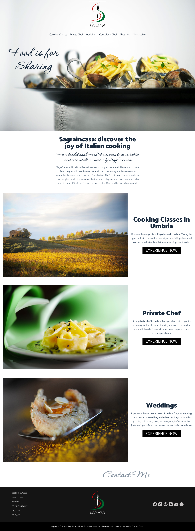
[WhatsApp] (182, 504)
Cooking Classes (58, 34)
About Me (125, 34)
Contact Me (139, 34)
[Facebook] (155, 504)
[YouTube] (171, 504)
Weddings (91, 34)
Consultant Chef (108, 34)
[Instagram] (160, 504)
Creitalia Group (138, 526)
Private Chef (76, 34)
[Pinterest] (166, 504)
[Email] (176, 504)
